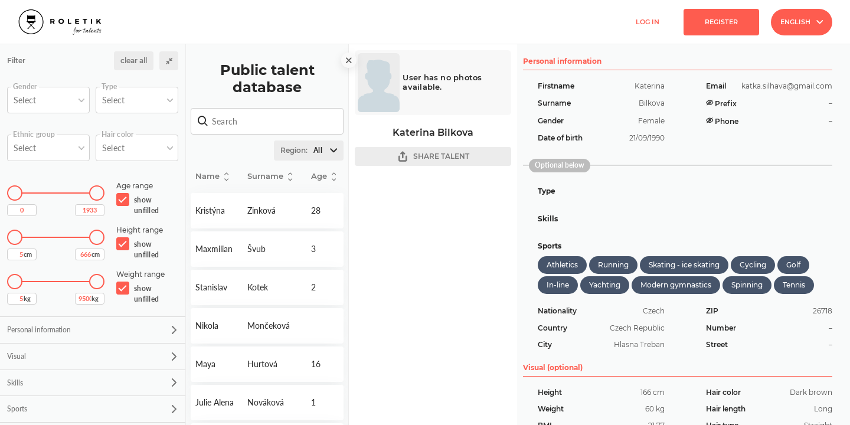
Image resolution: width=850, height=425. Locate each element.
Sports (91, 408)
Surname (269, 177)
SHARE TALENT (433, 157)
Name (211, 177)
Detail (217, 210)
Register (721, 22)
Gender (25, 87)
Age (323, 177)
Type (109, 87)
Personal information (91, 329)
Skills (91, 382)
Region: (311, 150)
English (801, 22)
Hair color (118, 134)
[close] (349, 60)
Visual (91, 356)
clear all (133, 60)
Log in (647, 22)
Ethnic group (34, 134)
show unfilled (146, 205)
